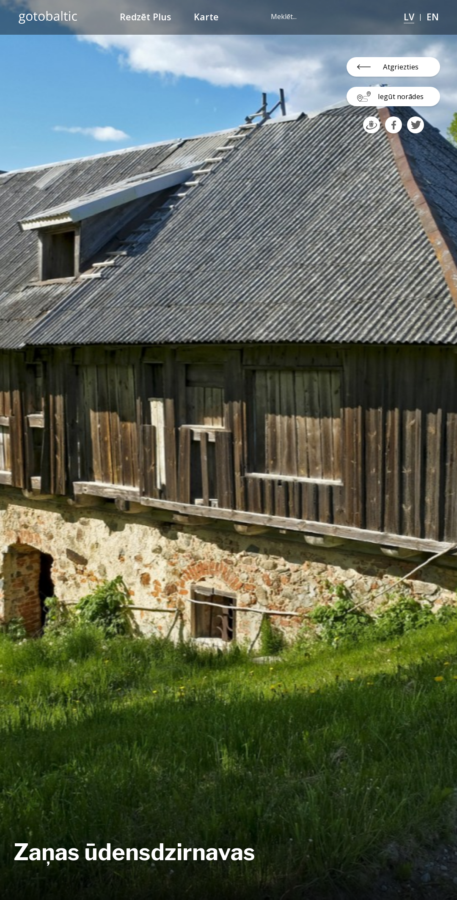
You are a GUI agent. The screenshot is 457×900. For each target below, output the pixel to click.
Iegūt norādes (401, 96)
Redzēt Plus (145, 17)
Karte (206, 17)
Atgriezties (400, 67)
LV (409, 17)
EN (433, 17)
